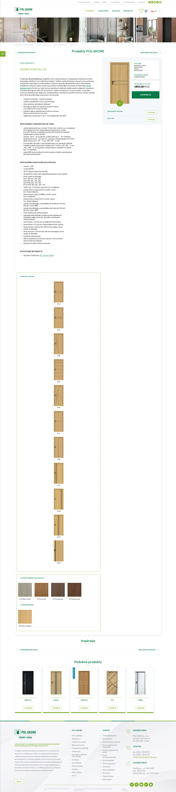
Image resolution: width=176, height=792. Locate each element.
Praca (105, 2)
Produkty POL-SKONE (43, 45)
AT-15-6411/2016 (47, 255)
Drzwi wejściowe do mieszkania (110, 744)
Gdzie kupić (103, 11)
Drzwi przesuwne (109, 761)
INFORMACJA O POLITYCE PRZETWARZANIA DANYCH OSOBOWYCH (93, 787)
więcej (19, 780)
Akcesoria (106, 771)
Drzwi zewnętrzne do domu (110, 749)
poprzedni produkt (27, 53)
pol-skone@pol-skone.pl (147, 755)
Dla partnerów (129, 2)
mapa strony (125, 787)
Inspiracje (128, 11)
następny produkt (149, 53)
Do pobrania (115, 2)
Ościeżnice (106, 765)
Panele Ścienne (108, 774)
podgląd (151, 112)
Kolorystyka (107, 777)
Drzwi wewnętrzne (60, 45)
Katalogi (116, 11)
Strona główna (84, 2)
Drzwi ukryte (107, 737)
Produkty (90, 11)
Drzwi (109, 754)
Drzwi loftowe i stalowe (111, 740)
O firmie (96, 2)
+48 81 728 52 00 (143, 750)
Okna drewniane (109, 768)
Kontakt (141, 2)
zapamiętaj (145, 95)
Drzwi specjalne (108, 758)
